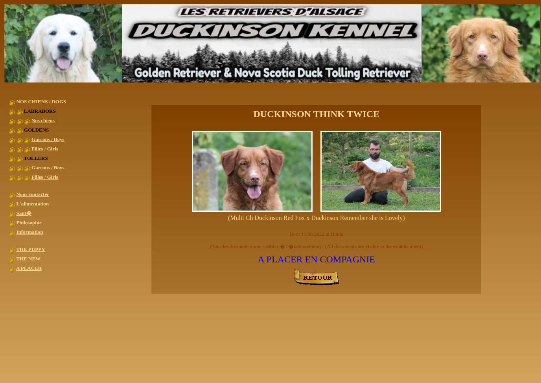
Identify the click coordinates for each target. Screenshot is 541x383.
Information (30, 232)
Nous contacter (33, 194)
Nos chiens (43, 120)
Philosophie (29, 222)
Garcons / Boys (47, 139)
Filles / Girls (44, 149)
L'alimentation (33, 204)
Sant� (24, 213)
